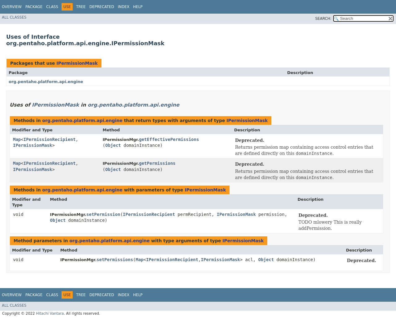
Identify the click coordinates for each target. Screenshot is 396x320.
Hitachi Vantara (50, 313)
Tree (81, 7)
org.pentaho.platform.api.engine (46, 81)
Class (52, 7)
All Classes (14, 17)
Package (33, 7)
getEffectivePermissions (169, 139)
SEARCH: (323, 18)
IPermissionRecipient (50, 139)
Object (113, 145)
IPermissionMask (76, 63)
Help (138, 7)
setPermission (103, 214)
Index (124, 7)
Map (17, 139)
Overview (12, 7)
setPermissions (115, 259)
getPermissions (157, 163)
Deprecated (101, 7)
